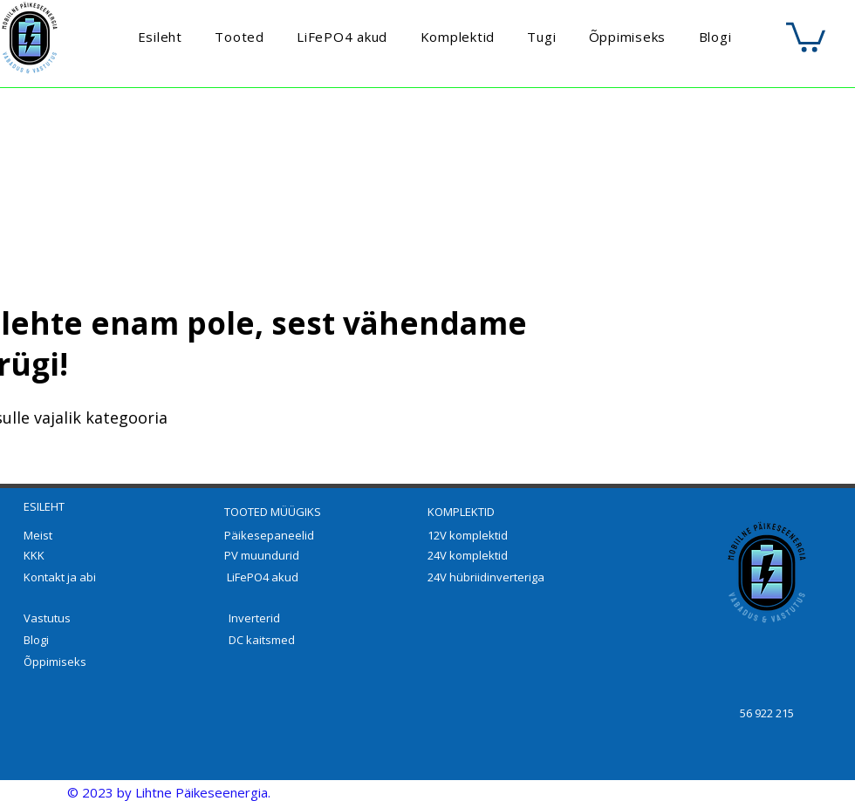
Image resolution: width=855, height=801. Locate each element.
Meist (38, 535)
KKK (34, 555)
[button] (805, 35)
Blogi (36, 640)
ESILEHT (44, 506)
